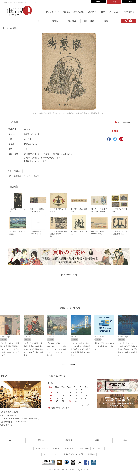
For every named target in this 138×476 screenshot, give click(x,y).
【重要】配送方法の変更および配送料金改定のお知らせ (104, 347)
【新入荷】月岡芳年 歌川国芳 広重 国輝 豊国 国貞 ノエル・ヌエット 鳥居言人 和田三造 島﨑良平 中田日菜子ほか (10, 350)
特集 (106, 20)
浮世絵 (55, 20)
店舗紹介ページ (6, 425)
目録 (103, 12)
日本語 (114, 2)
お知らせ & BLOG (69, 308)
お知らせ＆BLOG (53, 12)
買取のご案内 (78, 12)
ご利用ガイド (92, 12)
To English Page (122, 122)
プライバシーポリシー (51, 455)
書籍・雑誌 (89, 20)
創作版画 (17, 171)
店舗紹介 (66, 12)
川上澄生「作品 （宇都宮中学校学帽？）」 (58, 234)
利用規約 (91, 455)
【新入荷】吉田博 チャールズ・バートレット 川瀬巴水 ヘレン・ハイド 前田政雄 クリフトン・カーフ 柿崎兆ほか (56, 350)
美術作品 (72, 20)
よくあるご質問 (114, 12)
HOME (98, 2)
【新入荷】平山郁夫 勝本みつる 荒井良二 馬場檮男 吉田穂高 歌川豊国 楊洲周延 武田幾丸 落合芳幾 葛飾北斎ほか (80, 350)
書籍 (97, 441)
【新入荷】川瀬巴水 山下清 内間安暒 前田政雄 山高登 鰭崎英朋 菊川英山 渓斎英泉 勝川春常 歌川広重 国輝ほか (128, 350)
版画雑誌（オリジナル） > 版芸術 (26, 176)
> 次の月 (86, 405)
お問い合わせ (129, 12)
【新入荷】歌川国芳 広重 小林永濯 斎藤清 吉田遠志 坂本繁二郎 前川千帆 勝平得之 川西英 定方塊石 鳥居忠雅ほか (33, 350)
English (129, 2)
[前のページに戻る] (9, 28)
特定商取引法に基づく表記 (74, 455)
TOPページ (12, 441)
